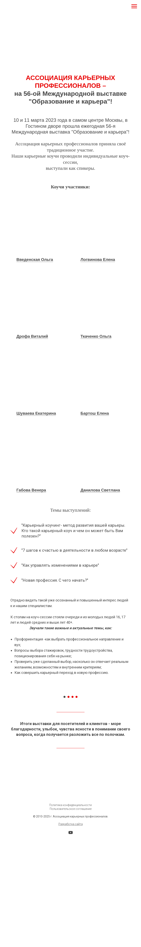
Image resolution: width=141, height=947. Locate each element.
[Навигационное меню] (134, 6)
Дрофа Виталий (32, 336)
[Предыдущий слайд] (10, 729)
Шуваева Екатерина (36, 413)
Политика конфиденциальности (70, 881)
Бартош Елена (95, 413)
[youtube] (70, 910)
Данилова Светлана (100, 490)
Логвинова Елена (98, 259)
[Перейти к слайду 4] (77, 774)
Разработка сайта (70, 900)
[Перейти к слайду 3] (73, 774)
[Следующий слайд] (131, 729)
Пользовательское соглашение (71, 885)
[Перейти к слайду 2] (68, 774)
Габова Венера (31, 490)
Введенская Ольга (34, 259)
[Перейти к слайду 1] (64, 774)
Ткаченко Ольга (96, 336)
